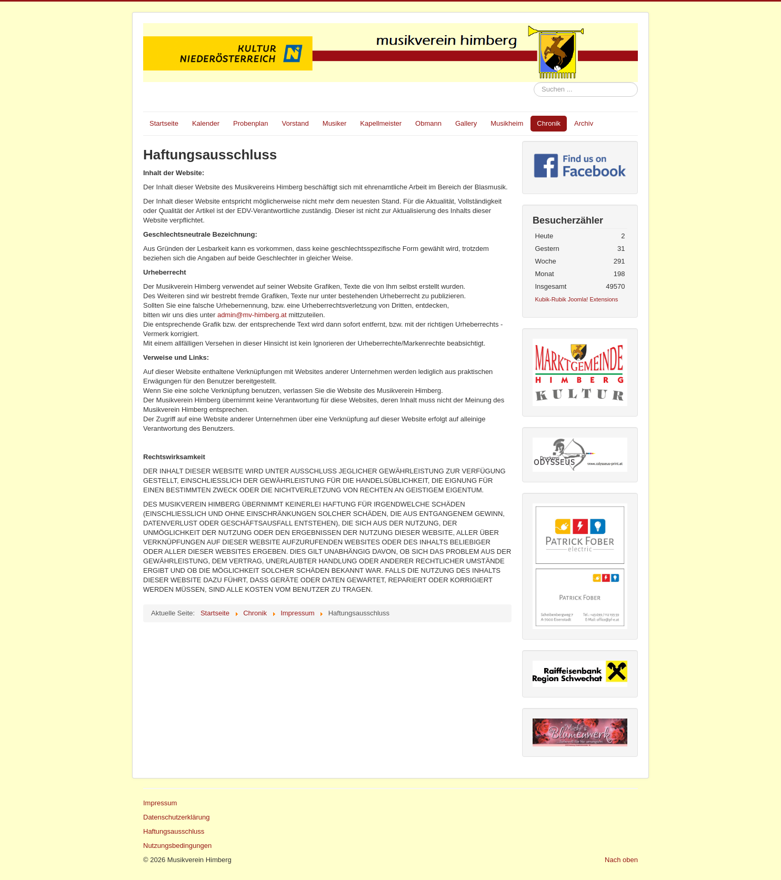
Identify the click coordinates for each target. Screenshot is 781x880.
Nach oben (621, 860)
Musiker (335, 123)
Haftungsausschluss (173, 831)
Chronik (548, 123)
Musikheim (506, 123)
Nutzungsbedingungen (177, 845)
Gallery (466, 123)
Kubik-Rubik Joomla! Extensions (576, 299)
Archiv (583, 123)
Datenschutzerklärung (176, 817)
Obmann (428, 123)
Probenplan (250, 123)
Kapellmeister (381, 123)
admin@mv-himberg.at (252, 315)
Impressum (160, 803)
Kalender (205, 123)
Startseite (163, 123)
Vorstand (295, 123)
